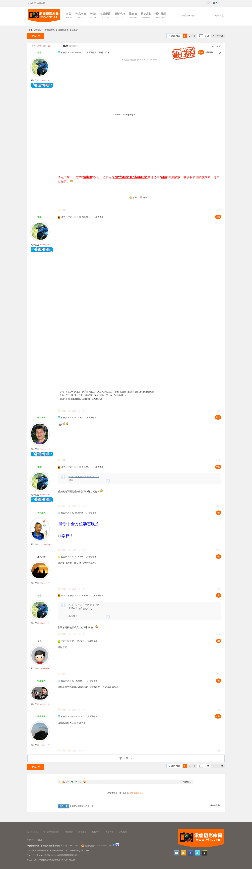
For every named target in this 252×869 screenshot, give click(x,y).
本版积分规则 (215, 805)
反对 (85, 411)
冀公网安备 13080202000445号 (96, 845)
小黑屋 (39, 840)
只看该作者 (91, 52)
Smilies (84, 781)
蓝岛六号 (41, 557)
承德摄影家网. (45, 860)
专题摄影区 (50, 30)
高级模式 (187, 782)
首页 (69, 15)
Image (68, 781)
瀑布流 (133, 15)
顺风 (39, 641)
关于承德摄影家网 (51, 832)
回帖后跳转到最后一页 (81, 806)
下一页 (219, 36)
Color (63, 781)
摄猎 (39, 52)
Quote (76, 781)
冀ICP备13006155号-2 (69, 845)
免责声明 (109, 832)
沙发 (218, 217)
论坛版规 (123, 832)
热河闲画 (41, 417)
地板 (218, 467)
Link (72, 781)
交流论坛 (37, 30)
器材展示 (160, 15)
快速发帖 (146, 15)
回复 (64, 210)
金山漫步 (41, 716)
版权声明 (96, 832)
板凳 (218, 417)
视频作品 (62, 30)
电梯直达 (209, 52)
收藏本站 (41, 3)
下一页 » (126, 758)
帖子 (217, 15)
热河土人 (41, 513)
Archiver (30, 840)
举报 (218, 210)
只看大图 (103, 52)
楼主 (201, 52)
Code (80, 781)
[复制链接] (73, 46)
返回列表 (175, 36)
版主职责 (82, 832)
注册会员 (139, 793)
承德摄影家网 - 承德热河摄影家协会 (43, 845)
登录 (132, 793)
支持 (74, 411)
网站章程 (69, 832)
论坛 (93, 15)
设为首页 (32, 3)
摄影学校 (119, 15)
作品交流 (80, 15)
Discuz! (40, 855)
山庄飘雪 (74, 30)
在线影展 (105, 15)
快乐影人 (41, 681)
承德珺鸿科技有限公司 (67, 855)
